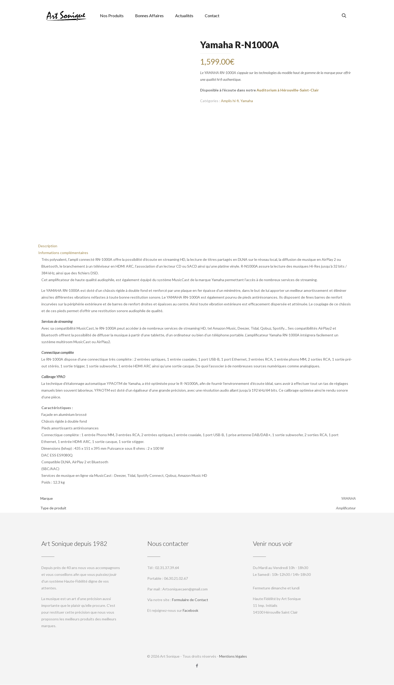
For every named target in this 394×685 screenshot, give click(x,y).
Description (47, 246)
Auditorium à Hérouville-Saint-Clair (288, 90)
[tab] (197, 246)
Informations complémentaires (63, 253)
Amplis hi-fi (230, 100)
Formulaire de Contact (190, 600)
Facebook (190, 610)
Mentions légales (233, 656)
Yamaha (246, 100)
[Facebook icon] (197, 665)
